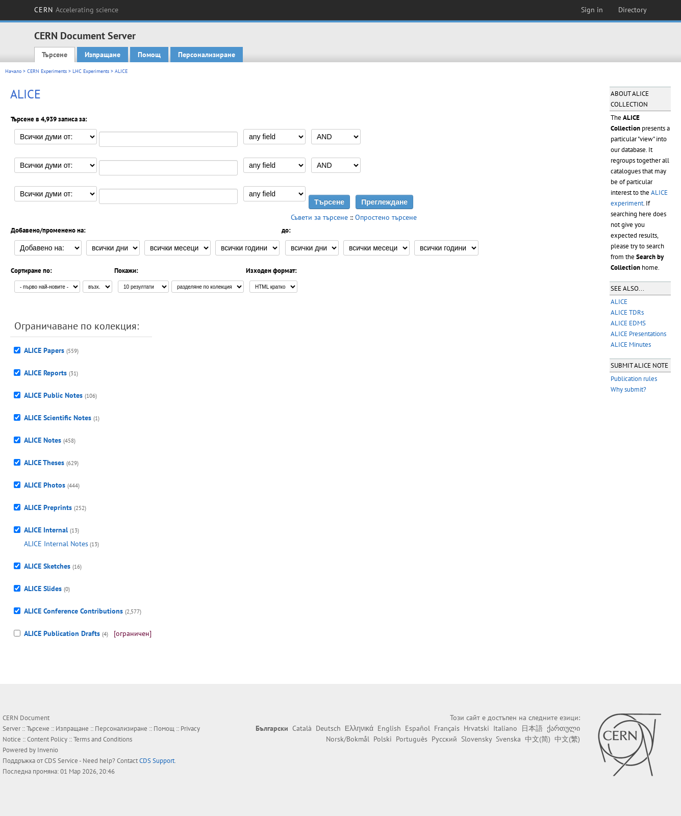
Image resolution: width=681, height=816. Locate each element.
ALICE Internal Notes (56, 543)
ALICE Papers (44, 350)
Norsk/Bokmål (347, 739)
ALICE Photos (44, 485)
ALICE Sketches (47, 566)
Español (417, 728)
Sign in (592, 9)
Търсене (54, 54)
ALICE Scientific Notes (57, 417)
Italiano (505, 728)
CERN (76, 9)
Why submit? (628, 389)
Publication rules (634, 378)
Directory (632, 9)
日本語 (532, 728)
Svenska (508, 739)
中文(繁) (567, 739)
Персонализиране (206, 54)
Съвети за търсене (319, 217)
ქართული (563, 728)
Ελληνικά (359, 728)
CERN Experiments (47, 71)
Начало (13, 71)
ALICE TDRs (627, 312)
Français (447, 728)
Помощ (149, 54)
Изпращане (102, 54)
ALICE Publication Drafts (62, 633)
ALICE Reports (45, 372)
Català (302, 728)
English (389, 728)
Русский (444, 739)
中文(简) (537, 739)
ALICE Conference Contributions (73, 611)
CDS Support (156, 760)
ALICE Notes (42, 440)
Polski (382, 739)
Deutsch (328, 728)
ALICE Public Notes (53, 395)
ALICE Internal (46, 529)
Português (411, 739)
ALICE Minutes (631, 344)
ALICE (619, 301)
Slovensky (476, 739)
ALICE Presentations (638, 333)
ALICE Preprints (48, 507)
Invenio (47, 750)
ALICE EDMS (628, 323)
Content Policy (47, 739)
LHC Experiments (90, 71)
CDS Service (61, 760)
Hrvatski (476, 728)
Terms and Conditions (102, 739)
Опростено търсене (386, 217)
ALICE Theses (44, 462)
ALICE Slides (43, 588)
